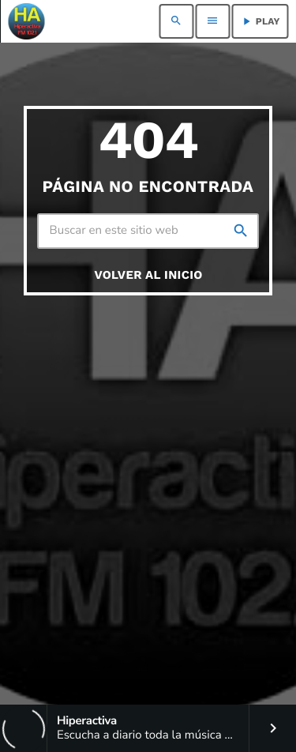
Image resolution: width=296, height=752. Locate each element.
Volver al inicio (148, 275)
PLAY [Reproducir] (260, 21)
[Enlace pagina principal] (26, 21)
